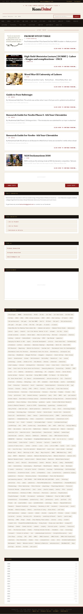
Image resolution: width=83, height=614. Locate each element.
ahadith (23, 331)
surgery (43, 526)
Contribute (49, 25)
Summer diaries (27, 526)
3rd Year (34, 21)
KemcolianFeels (36, 432)
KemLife (60, 21)
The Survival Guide (19, 530)
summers (36, 526)
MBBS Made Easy (61, 452)
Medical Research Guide (15, 459)
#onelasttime (28, 314)
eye (72, 385)
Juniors (49, 422)
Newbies (56, 466)
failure (10, 388)
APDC (43, 338)
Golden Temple (12, 398)
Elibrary (19, 382)
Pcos (18, 483)
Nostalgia (69, 466)
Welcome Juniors (28, 543)
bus (61, 358)
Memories (11, 462)
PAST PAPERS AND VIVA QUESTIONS (44, 479)
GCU (24, 395)
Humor (29, 415)
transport (11, 533)
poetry (58, 489)
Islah (22, 422)
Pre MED (23, 496)
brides (26, 358)
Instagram (77, 1)
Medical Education (59, 456)
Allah (65, 331)
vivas (53, 540)
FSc (73, 392)
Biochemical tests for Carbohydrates (63, 348)
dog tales (29, 375)
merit (17, 462)
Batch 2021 (67, 345)
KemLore (75, 21)
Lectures (4, 25)
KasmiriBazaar (42, 425)
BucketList (54, 358)
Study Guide (42, 523)
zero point (33, 546)
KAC (20, 425)
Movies (55, 462)
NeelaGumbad (68, 462)
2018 (8, 581)
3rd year (11, 324)
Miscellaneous (33, 462)
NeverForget (37, 466)
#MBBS (19, 314)
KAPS (24, 425)
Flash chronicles (35, 392)
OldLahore (41, 469)
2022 (8, 571)
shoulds (44, 513)
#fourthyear (12, 314)
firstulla (24, 392)
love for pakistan (29, 449)
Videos (31, 540)
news (62, 466)
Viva (36, 540)
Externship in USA (63, 385)
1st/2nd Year (69, 314)
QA (15, 503)
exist (32, 385)
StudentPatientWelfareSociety (28, 523)
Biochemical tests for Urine (39, 351)
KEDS (27, 77)
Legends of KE (56, 442)
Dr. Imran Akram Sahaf (15, 378)
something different (49, 516)
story (60, 520)
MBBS (53, 452)
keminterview (12, 435)
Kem (41, 9)
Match (19, 452)
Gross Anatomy (32, 402)
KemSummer (44, 435)
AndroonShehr (26, 338)
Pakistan (20, 476)
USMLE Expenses (44, 536)
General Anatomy (32, 395)
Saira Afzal (51, 509)
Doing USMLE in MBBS (41, 375)
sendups (23, 513)
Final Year (51, 21)
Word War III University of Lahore (43, 74)
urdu (70, 533)
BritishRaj (45, 358)
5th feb (32, 324)
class (47, 365)
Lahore (71, 439)
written (18, 546)
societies (11, 516)
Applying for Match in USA (16, 341)
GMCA (60, 395)
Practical (36, 493)
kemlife (21, 435)
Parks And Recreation (56, 476)
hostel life (57, 412)
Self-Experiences (13, 513)
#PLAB (35, 314)
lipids (62, 446)
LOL (9, 449)
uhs (32, 533)
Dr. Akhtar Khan (63, 375)
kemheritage (65, 432)
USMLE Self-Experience (67, 536)
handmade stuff (61, 405)
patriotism (11, 483)
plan (34, 489)
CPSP (74, 368)
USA (25, 536)
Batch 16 (58, 345)
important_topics (67, 415)
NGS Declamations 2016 (37, 155)
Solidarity (37, 516)
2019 (8, 578)
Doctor (58, 372)
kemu (50, 435)
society (19, 516)
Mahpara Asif (41, 449)
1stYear (10, 318)
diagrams (51, 372)
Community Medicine (48, 368)
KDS (50, 425)
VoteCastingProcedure (68, 540)
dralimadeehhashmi (39, 378)
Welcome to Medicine (41, 543)
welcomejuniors (54, 543)
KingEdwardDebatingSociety (42, 439)
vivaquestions (44, 540)
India (32, 419)
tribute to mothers (22, 533)
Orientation (12, 472)
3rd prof (55, 321)
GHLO (55, 395)
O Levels (11, 469)
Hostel (39, 412)
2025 (8, 566)
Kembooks (45, 429)
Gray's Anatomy (21, 402)
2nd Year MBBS (33, 321)
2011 (8, 598)
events (63, 382)
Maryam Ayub (12, 452)
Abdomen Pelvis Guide (58, 328)
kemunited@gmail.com (46, 1)
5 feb (25, 324)
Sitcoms (60, 513)
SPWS (17, 520)
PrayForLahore (62, 493)
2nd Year (25, 21)
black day (11, 355)
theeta (30, 530)
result (73, 506)
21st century (56, 318)
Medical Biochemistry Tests (43, 456)
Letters (34, 446)
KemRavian (36, 435)
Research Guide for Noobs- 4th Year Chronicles (32, 135)
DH (45, 372)
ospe (49, 472)
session (30, 513)
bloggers (41, 355)
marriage (69, 449)
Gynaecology (42, 405)
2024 (8, 568)
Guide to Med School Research (62, 402)
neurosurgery (28, 466)
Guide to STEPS (31, 405)
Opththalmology (70, 469)
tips (61, 530)
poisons (69, 489)
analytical (63, 335)
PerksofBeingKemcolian (44, 483)
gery (50, 395)
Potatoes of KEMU (26, 493)
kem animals (17, 429)
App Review (50, 338)
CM (72, 365)
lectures (39, 442)
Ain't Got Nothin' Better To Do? (38, 331)
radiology (48, 503)
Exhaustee (16, 385)
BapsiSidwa (50, 345)
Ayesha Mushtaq (31, 38)
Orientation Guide (23, 472)
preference (40, 496)
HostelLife (67, 412)
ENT (39, 382)
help (54, 409)
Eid (61, 378)
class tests (55, 365)
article (50, 341)
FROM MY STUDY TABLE (37, 36)
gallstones (17, 395)
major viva (51, 449)
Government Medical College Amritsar (52, 398)
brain (10, 358)
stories (53, 520)
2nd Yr (42, 321)
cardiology (11, 361)
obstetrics (19, 469)
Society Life (28, 516)
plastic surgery (48, 489)
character (54, 361)
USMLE (9, 21)
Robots (30, 509)
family (24, 388)
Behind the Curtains (33, 348)
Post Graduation (13, 493)
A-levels (54, 324)
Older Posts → (72, 185)
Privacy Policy (46, 611)
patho (57, 479)
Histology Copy (21, 412)
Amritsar (54, 335)
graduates (11, 402)
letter (28, 446)
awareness (27, 345)
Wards (19, 543)
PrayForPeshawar (13, 496)
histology (11, 412)
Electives (32, 25)
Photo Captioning (24, 486)
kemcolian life (13, 432)
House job (11, 415)
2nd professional (13, 321)
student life (12, 523)
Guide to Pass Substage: (19, 94)
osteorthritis (57, 472)
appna (28, 341)
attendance (11, 345)
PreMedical (49, 496)
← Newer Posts (11, 185)
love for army (17, 449)
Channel (46, 361)
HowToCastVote (21, 415)
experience (40, 385)
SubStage (11, 526)
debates (21, 372)
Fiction (42, 388)
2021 (8, 573)
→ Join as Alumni (12, 226)
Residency (33, 506)
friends (67, 392)
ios (18, 422)
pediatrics (31, 483)
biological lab (65, 351)
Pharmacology (12, 486)
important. (11, 419)
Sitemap (55, 611)
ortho (33, 472)
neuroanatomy (17, 466)
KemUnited (29, 61)
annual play (36, 338)
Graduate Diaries (71, 398)
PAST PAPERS (28, 479)
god (65, 395)
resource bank (64, 506)
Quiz (30, 503)
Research (11, 506)
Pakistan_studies (31, 476)
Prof (42, 499)
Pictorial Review (13, 489)
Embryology (27, 382)
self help (61, 509)
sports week (67, 516)
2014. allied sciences (32, 318)
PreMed (68, 21)
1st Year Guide (58, 314)
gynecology (51, 405)
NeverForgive (47, 466)
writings (11, 546)
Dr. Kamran (28, 378)
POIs (63, 489)
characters (62, 361)
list (68, 446)
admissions (71, 328)
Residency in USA (44, 506)
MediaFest (22, 456)
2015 (43, 318)
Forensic (45, 392)
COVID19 (68, 368)
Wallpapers (11, 543)
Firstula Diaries (13, 392)
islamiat (29, 422)
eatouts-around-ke (52, 378)
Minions (24, 462)
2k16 (71, 318)
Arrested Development (39, 341)
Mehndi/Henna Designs (62, 459)
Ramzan (56, 503)
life (46, 446)
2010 (8, 601)
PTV (70, 499)
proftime (63, 499)
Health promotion (35, 409)
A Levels (46, 324)
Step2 (28, 520)
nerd (9, 466)
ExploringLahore (50, 385)
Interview (11, 422)
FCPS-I (36, 388)
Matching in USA (29, 452)
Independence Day (22, 419)
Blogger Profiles (31, 355)
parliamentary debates (15, 479)
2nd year (23, 321)
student (66, 520)
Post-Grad (22, 25)
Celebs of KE (28, 361)
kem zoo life (27, 429)
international (50, 419)
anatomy (10, 338)
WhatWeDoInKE (65, 543)
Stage (22, 520)
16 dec (42, 314)
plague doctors (25, 489)
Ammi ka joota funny (43, 335)
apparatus (59, 338)
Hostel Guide (47, 412)
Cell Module (37, 361)
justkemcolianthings (60, 422)
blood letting (59, 355)
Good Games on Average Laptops (28, 398)
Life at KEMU (54, 446)
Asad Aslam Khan (60, 341)
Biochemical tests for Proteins (18, 351)
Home (2, 21)
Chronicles (40, 365)
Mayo (37, 452)
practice (53, 493)
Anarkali (71, 335)
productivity (34, 499)
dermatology (38, 372)
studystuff (68, 523)
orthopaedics (41, 472)
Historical (31, 412)
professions (49, 499)
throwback (55, 530)
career (19, 361)
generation (43, 395)
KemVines (19, 439)
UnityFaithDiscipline (59, 533)
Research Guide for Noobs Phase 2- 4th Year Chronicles (36, 115)
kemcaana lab (54, 429)
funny (10, 395)
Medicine (50, 459)
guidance (41, 402)
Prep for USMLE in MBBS (62, 496)
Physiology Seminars (57, 486)
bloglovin (49, 355)
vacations (11, 540)
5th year (39, 324)
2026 (8, 563)
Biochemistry (54, 351)
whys (73, 543)
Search (77, 16)
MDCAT (15, 456)
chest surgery (12, 365)
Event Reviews (54, 382)
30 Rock (48, 321)
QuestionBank (22, 503)
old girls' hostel (30, 469)
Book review (69, 355)
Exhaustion (25, 385)
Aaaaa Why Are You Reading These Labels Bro (22, 328)
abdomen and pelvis (44, 328)
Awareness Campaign (38, 345)
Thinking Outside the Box (42, 530)
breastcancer (18, 358)
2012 (8, 596)
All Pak (59, 331)
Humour (35, 415)
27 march (64, 318)
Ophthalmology (59, 469)
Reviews (10, 509)
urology (19, 536)
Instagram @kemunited (14, 252)
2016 (48, 318)
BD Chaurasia (12, 348)
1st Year (16, 21)
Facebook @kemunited (13, 248)
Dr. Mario (11, 97)
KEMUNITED (11, 439)
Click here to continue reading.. (65, 48)
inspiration (39, 419)
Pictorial (13, 25)
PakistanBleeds (43, 476)
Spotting (11, 520)
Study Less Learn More (56, 523)
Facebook (69, 1)
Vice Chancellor (21, 540)
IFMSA (57, 415)
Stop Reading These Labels (41, 520)
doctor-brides (12, 375)
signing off (52, 513)
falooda (17, 388)
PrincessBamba (23, 499)
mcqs (9, 456)
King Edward (28, 439)
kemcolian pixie (25, 432)
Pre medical (31, 496)
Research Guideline (22, 506)
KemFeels (56, 432)
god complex (72, 395)
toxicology (68, 530)
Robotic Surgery (20, 509)
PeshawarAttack (57, 483)
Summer (18, 526)
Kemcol (63, 429)
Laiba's (32, 442)
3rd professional (66, 321)
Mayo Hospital (45, 452)
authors (19, 345)
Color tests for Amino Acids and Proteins (26, 368)
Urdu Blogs (11, 536)
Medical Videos (41, 459)
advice (10, 331)
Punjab (10, 503)
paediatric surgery (69, 472)
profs (56, 499)
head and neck (23, 409)
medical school (29, 459)
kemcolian (70, 429)
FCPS (30, 388)
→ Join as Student (13, 222)
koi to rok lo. (61, 439)
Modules (48, 462)
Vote (58, 540)
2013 (16, 318)
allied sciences (13, 335)
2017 (8, 583)
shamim (37, 513)
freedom (60, 392)
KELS (9, 429)
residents (54, 506)
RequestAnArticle (65, 503)
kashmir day (31, 425)
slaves (67, 513)
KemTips (40, 25)
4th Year (42, 21)
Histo (59, 409)
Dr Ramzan (52, 375)
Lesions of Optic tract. (15, 446)
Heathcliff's (46, 409)
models (42, 462)
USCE (30, 536)
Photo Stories (36, 486)
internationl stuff (62, 419)
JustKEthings (12, 425)
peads (24, 483)
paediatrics (12, 476)
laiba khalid (23, 442)
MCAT (70, 452)
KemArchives (37, 429)
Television (70, 526)
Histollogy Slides (69, 409)
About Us (59, 25)
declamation (29, 372)
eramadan (44, 382)
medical (30, 456)
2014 (22, 318)
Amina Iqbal (31, 335)
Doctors (21, 375)
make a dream (60, 449)
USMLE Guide (54, 536)
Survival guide (52, 526)
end (34, 382)
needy (61, 462)
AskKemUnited (71, 341)
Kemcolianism (48, 432)
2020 (8, 576)
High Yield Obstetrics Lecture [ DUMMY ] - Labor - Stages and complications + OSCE (50, 57)
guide (48, 402)
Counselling (59, 368)
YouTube (25, 546)
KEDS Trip (61, 425)
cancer (66, 358)
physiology (45, 486)
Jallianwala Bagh (40, 422)
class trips (65, 365)
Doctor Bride (66, 372)
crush (10, 372)
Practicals (45, 493)
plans (39, 489)
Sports (60, 516)
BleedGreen (20, 355)
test (9, 530)
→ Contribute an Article (15, 230)
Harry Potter (12, 409)
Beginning (22, 348)
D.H (15, 372)
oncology (49, 469)
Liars (40, 446)
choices (21, 365)
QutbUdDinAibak (38, 503)
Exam (9, 385)
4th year (18, 324)
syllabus (62, 526)
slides (74, 513)
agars (16, 331)
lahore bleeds (12, 442)
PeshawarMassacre (70, 483)
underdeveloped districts (43, 533)
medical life (71, 456)
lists (73, 446)
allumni (23, 335)
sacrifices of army (40, 509)
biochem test (46, 348)
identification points (46, 415)
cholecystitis (30, 365)
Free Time (53, 392)
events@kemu (70, 382)
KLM (54, 439)
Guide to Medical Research (16, 405)
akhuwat (52, 331)
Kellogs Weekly (71, 425)
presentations (12, 499)
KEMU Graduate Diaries (61, 435)
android (17, 338)
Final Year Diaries (62, 388)
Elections (68, 378)
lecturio (46, 442)
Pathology (65, 479)
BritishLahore (35, 358)
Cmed (9, 368)
